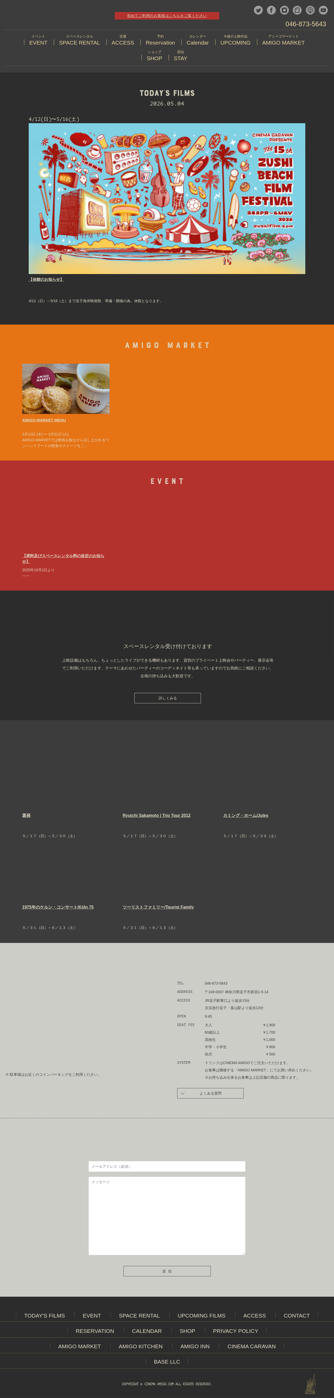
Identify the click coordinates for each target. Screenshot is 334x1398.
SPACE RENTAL (139, 1316)
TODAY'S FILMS (44, 1316)
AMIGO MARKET (79, 1347)
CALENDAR (147, 1332)
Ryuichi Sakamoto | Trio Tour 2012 (156, 816)
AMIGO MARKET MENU (44, 420)
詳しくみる (168, 699)
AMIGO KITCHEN (141, 1347)
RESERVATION (95, 1332)
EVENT (92, 1316)
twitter (258, 10)
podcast (310, 10)
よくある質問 (201, 1093)
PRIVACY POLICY (235, 1332)
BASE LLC (167, 1362)
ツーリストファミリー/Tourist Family (158, 908)
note (297, 10)
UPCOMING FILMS (201, 1316)
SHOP (187, 1332)
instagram (284, 10)
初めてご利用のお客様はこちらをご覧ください (167, 16)
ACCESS (254, 1316)
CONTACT (297, 1316)
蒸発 (26, 816)
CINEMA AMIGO (45, 17)
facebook (271, 10)
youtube (323, 10)
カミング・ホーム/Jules (245, 816)
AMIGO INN (195, 1347)
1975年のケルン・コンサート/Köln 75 (58, 908)
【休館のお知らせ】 (46, 280)
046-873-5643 (305, 24)
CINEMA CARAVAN (252, 1347)
